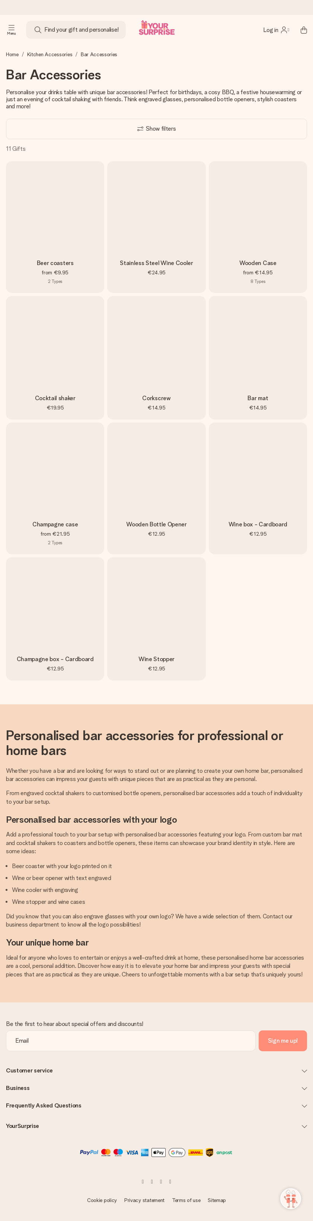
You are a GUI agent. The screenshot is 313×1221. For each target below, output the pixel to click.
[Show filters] (156, 129)
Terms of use (186, 1200)
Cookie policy (102, 1200)
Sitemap (217, 1200)
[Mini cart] (299, 29)
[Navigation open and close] (11, 29)
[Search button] (38, 30)
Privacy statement (144, 1200)
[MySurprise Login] (276, 29)
